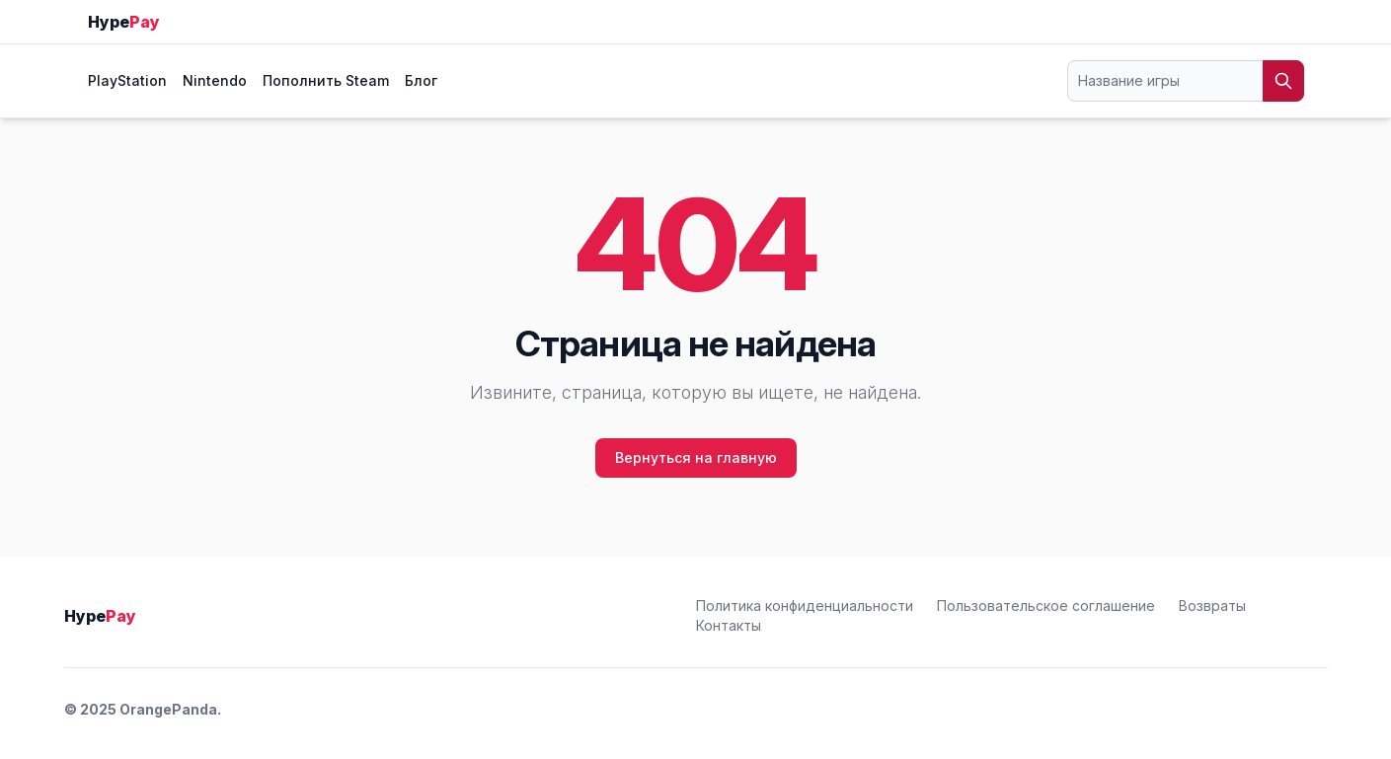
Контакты (728, 625)
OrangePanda (168, 709)
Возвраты (1212, 605)
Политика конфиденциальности (804, 605)
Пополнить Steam (326, 80)
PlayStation (127, 80)
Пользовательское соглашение (1046, 605)
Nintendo (215, 80)
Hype (124, 22)
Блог (421, 80)
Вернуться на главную (696, 457)
